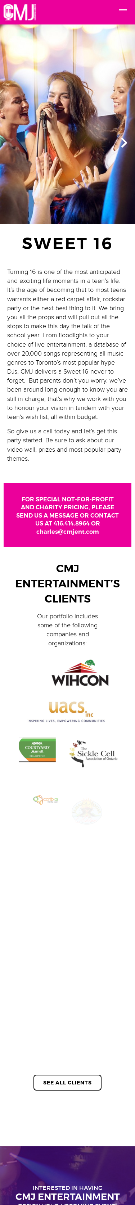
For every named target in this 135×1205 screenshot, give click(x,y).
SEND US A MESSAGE (47, 515)
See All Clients (67, 1082)
